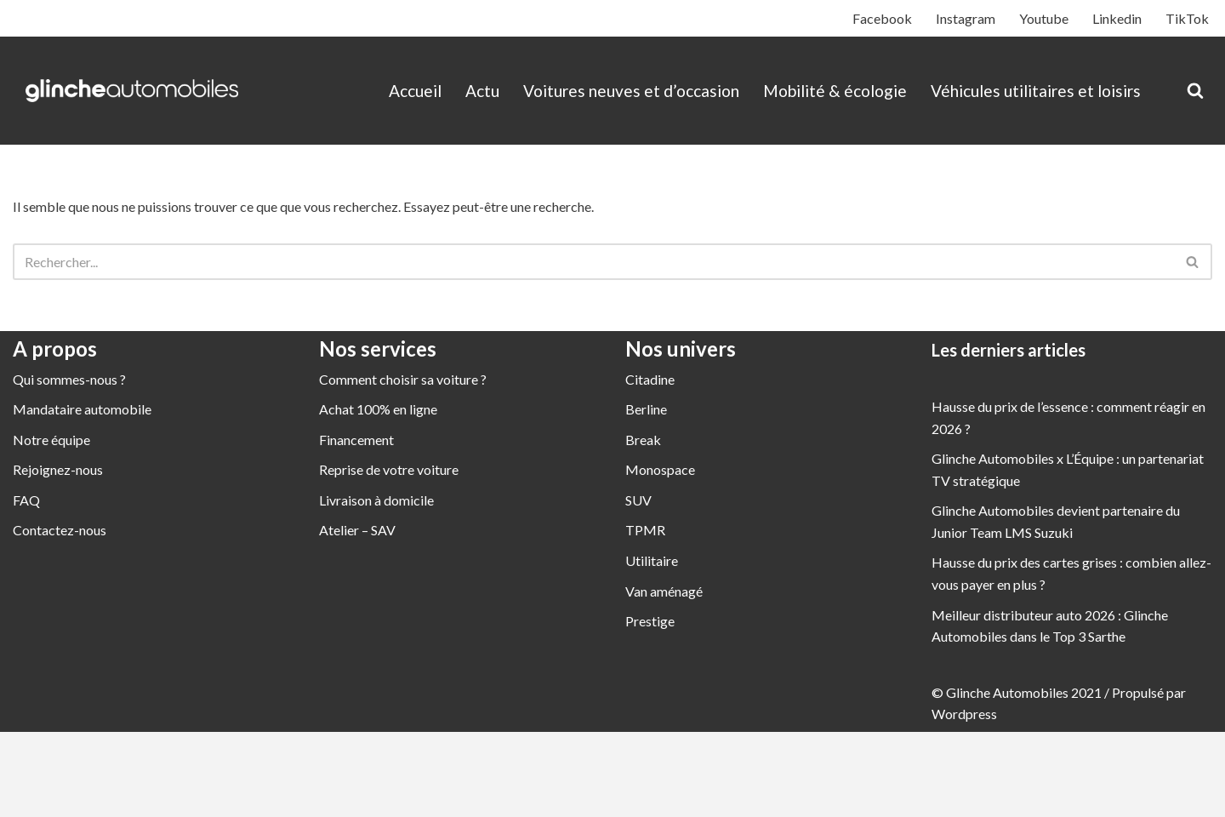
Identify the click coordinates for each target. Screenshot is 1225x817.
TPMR (645, 530)
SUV (638, 500)
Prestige (650, 621)
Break (643, 439)
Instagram (965, 18)
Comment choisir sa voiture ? (403, 379)
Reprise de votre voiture (389, 469)
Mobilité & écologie (835, 90)
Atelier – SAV (357, 530)
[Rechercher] (1195, 90)
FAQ (26, 500)
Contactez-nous (59, 530)
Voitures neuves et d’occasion (631, 90)
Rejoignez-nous (58, 469)
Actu (482, 90)
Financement (356, 439)
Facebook (882, 18)
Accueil (415, 90)
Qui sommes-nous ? (69, 379)
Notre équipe (51, 439)
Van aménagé (664, 591)
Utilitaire (651, 560)
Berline (646, 409)
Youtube (1043, 18)
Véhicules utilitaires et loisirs (1036, 90)
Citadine (650, 379)
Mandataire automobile (82, 409)
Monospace (660, 469)
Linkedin (1117, 18)
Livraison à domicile (376, 500)
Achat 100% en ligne (378, 409)
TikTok (1187, 18)
